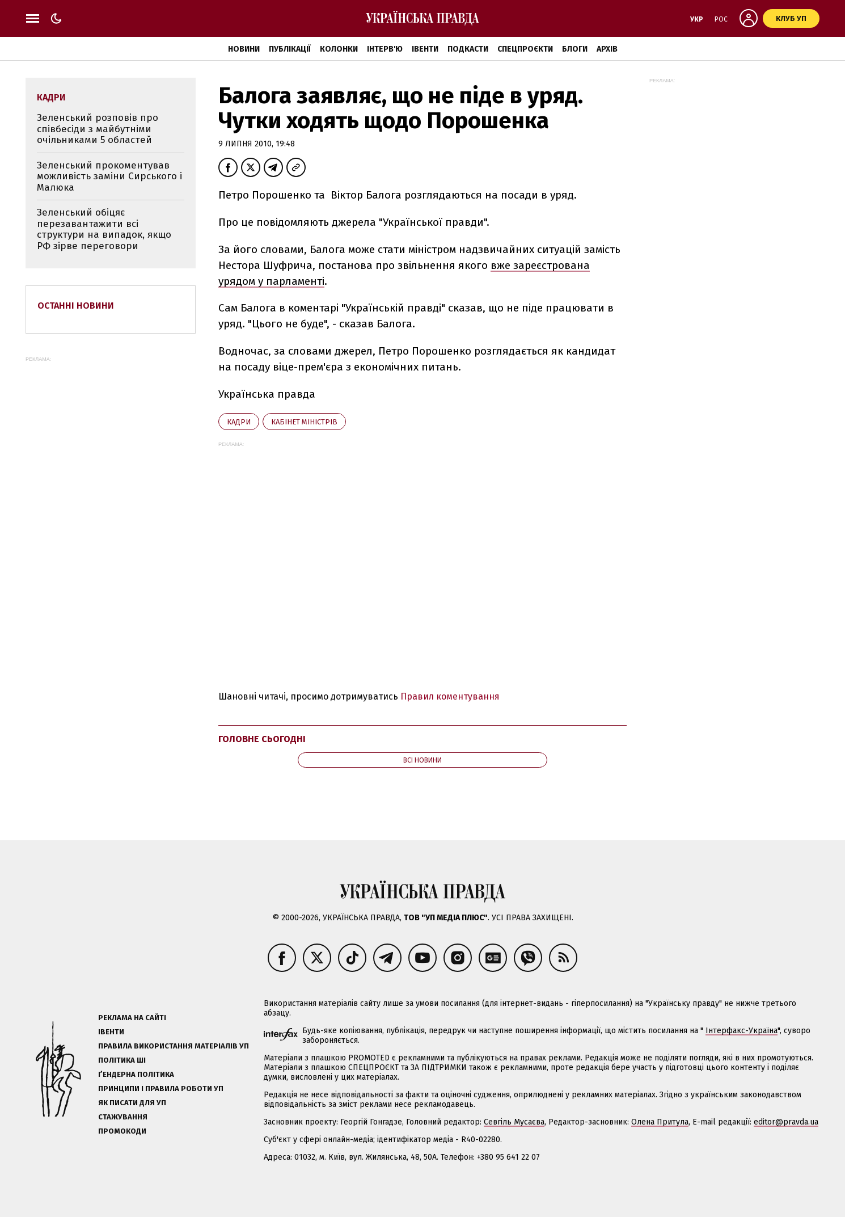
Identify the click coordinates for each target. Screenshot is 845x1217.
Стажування (122, 1117)
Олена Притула (659, 1122)
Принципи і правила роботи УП (160, 1088)
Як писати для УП (132, 1102)
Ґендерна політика (136, 1074)
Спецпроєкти (525, 49)
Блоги (575, 49)
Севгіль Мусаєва (514, 1122)
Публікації (290, 49)
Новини (244, 49)
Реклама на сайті (132, 1017)
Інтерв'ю (385, 49)
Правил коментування (450, 696)
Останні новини (75, 305)
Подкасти (467, 49)
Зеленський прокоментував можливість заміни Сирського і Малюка (109, 176)
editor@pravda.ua (786, 1122)
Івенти (425, 49)
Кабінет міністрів (304, 422)
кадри (239, 422)
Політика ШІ (122, 1060)
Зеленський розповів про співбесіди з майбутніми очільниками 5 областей (97, 129)
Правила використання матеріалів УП (173, 1046)
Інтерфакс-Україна (741, 1030)
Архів (607, 49)
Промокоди (122, 1131)
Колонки (339, 49)
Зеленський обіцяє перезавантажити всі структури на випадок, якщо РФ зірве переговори (104, 229)
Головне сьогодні (262, 739)
